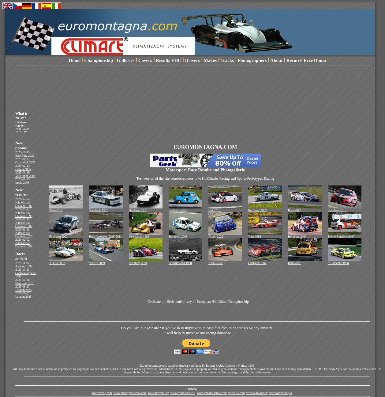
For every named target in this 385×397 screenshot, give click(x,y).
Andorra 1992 (23, 266)
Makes (210, 60)
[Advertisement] (197, 87)
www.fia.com (236, 393)
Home (74, 60)
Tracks (227, 60)
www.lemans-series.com (212, 393)
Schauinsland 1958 (185, 261)
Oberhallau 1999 (146, 235)
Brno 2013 (225, 209)
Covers (145, 60)
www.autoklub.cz (256, 393)
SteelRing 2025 (24, 155)
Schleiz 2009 (106, 261)
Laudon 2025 (23, 290)
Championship (98, 60)
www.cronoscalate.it (182, 393)
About (276, 60)
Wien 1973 (66, 209)
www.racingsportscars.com (130, 393)
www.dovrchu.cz (158, 393)
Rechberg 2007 (265, 209)
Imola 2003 (22, 182)
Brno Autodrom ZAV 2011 (106, 235)
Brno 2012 (305, 209)
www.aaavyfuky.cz (280, 393)
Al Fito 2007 (66, 261)
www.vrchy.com (102, 393)
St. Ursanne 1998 (344, 261)
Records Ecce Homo (306, 60)
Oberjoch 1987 (265, 261)
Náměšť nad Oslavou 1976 (23, 234)
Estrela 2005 (23, 169)
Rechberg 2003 (66, 235)
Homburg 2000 (305, 235)
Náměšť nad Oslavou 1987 (23, 224)
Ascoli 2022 (225, 235)
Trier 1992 (265, 235)
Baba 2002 (305, 261)
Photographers (252, 60)
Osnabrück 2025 (25, 162)
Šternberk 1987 (106, 209)
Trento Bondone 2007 (344, 235)
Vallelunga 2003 (25, 176)
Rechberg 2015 (185, 209)
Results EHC (168, 60)
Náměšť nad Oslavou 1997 (23, 204)
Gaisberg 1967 (146, 209)
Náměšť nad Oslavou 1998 (23, 214)
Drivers (192, 60)
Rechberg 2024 (146, 261)
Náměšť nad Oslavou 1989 (23, 244)
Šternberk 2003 (185, 235)
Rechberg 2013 (344, 209)
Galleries (125, 60)
